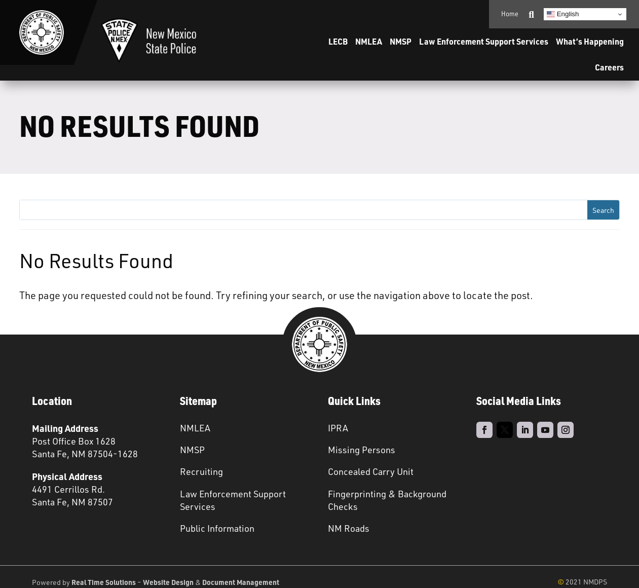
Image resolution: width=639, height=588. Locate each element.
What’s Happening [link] (590, 41)
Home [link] (509, 14)
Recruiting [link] (201, 471)
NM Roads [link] (348, 528)
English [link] (563, 14)
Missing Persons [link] (361, 449)
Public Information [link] (217, 528)
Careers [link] (609, 67)
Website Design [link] (168, 581)
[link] (41, 32)
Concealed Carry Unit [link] (371, 471)
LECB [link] (338, 41)
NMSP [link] (400, 41)
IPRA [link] (338, 427)
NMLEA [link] (368, 41)
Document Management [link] (240, 581)
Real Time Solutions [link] (103, 581)
